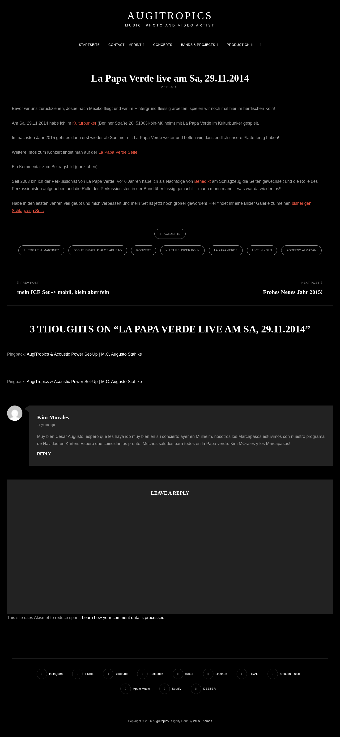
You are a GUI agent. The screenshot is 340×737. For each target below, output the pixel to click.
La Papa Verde (226, 250)
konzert (143, 250)
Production (238, 45)
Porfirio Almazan (301, 250)
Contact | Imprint (124, 45)
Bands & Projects (198, 45)
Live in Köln (262, 250)
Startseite (89, 45)
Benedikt (202, 181)
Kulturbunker (84, 123)
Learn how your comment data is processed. (124, 617)
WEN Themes (202, 721)
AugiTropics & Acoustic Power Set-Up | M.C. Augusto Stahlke (84, 354)
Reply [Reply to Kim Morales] (44, 454)
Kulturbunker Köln (183, 250)
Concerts (162, 45)
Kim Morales (53, 417)
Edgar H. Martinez (43, 250)
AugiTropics (170, 16)
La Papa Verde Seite (117, 152)
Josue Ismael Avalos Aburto (98, 250)
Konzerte (172, 233)
